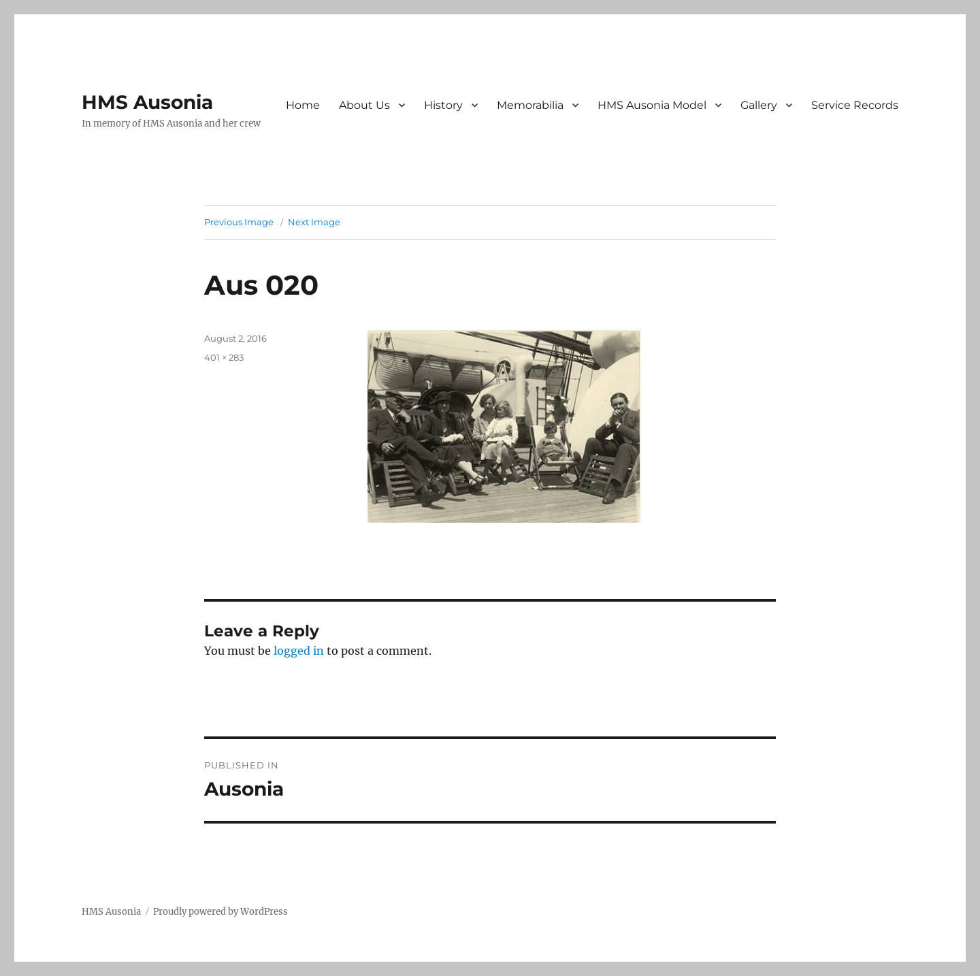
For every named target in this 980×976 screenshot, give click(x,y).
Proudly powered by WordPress (220, 911)
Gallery (758, 105)
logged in (299, 650)
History (443, 105)
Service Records (854, 105)
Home (303, 105)
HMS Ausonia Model (652, 105)
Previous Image (239, 221)
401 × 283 (224, 357)
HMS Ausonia (147, 102)
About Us (364, 105)
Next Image (314, 221)
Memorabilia (530, 105)
